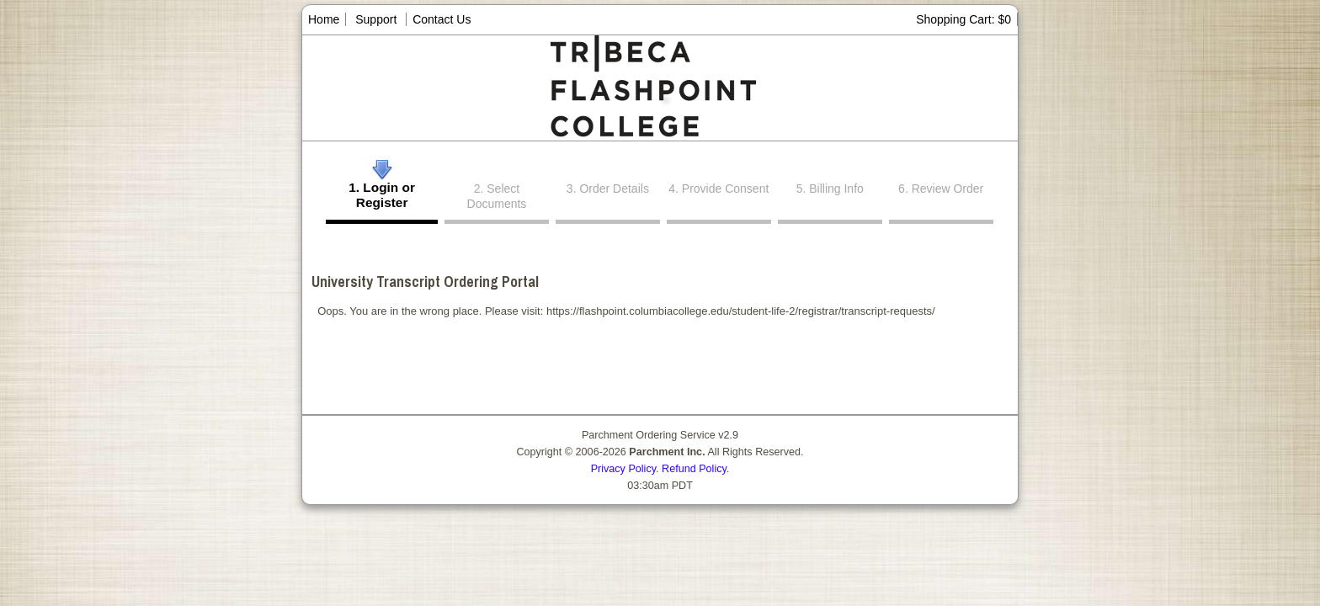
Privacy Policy (623, 469)
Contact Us (441, 19)
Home (323, 19)
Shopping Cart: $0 (963, 19)
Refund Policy (694, 469)
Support (376, 19)
